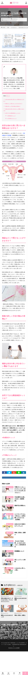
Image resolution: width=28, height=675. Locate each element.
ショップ (19, 673)
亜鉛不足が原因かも (20, 505)
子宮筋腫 (9, 135)
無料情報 (8, 673)
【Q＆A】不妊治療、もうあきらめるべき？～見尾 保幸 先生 (20, 543)
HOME (3, 27)
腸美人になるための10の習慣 (21, 599)
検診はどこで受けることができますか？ (12, 104)
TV (14, 673)
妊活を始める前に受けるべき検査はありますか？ (13, 100)
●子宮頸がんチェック (11, 118)
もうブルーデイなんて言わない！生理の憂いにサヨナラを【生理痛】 (20, 516)
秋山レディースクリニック (11, 20)
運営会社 (3, 673)
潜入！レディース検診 (20, 560)
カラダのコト (15, 18)
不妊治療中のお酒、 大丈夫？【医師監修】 (20, 498)
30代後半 (11, 541)
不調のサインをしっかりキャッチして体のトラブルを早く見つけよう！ (20, 489)
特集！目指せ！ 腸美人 (20, 533)
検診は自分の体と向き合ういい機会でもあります (13, 109)
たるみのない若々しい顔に (20, 569)
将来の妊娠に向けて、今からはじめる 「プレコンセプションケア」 (7, 600)
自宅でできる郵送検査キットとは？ (11, 113)
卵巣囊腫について (19, 551)
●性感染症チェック (10, 116)
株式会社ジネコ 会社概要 (14, 647)
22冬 (4, 20)
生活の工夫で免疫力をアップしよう (20, 525)
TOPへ (25, 673)
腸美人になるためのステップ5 (7, 616)
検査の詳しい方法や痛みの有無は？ (11, 106)
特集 (8, 27)
